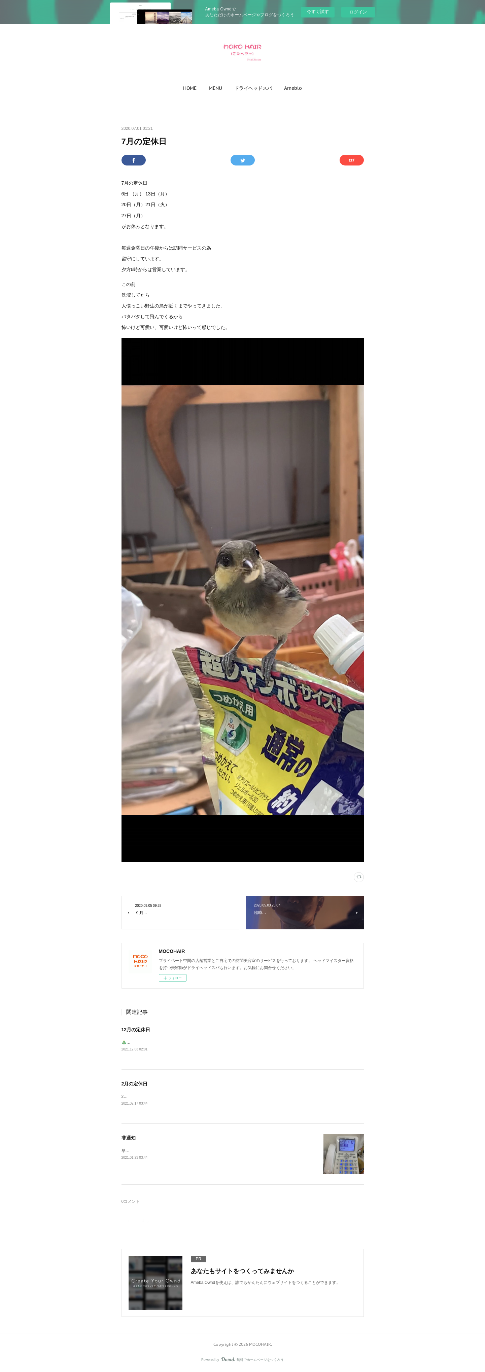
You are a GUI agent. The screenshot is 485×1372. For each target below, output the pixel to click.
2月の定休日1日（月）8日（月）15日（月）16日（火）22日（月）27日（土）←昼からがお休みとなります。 (221, 1097)
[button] (190, 88)
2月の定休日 (135, 1084)
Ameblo (293, 88)
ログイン (358, 11)
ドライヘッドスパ (253, 88)
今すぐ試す (318, 11)
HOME (190, 88)
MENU (215, 88)
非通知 (129, 1138)
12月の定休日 (136, 1029)
